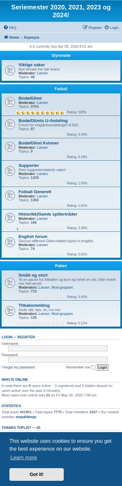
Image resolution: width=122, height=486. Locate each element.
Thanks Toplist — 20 (21, 428)
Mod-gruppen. (63, 287)
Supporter (29, 165)
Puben (61, 266)
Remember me (80, 367)
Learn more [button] (23, 457)
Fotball (61, 89)
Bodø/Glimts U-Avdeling (43, 120)
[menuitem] (9, 27)
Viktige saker (32, 64)
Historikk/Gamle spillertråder (48, 214)
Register (26, 337)
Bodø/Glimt (30, 98)
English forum (33, 236)
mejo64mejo (26, 417)
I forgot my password (18, 367)
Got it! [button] (36, 474)
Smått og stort (33, 275)
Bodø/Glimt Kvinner (39, 143)
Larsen (42, 73)
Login (7, 337)
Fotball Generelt (35, 191)
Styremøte (61, 55)
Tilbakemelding (34, 305)
